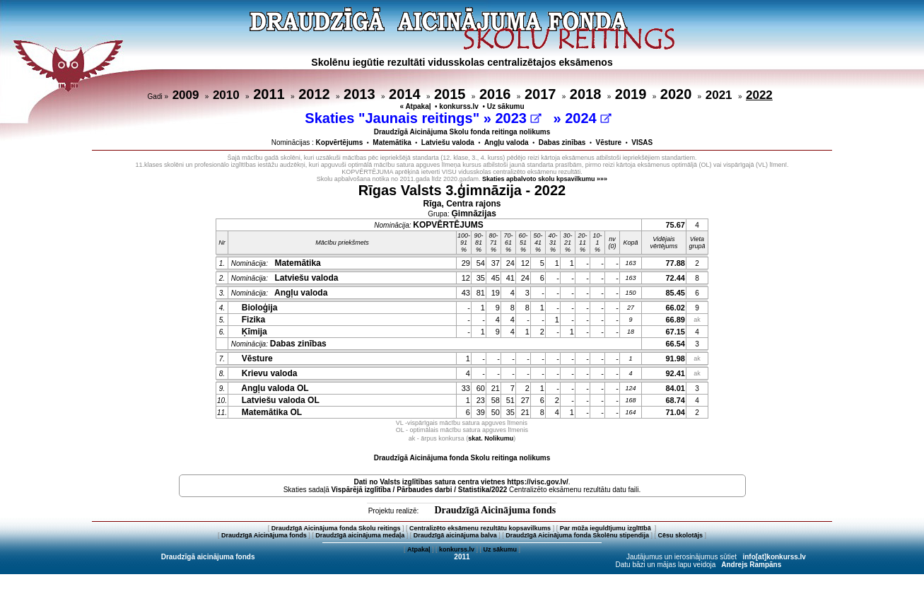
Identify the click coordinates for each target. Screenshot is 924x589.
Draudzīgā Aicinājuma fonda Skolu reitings (336, 528)
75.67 (675, 225)
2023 (518, 118)
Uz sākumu (506, 106)
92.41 (675, 373)
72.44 (675, 278)
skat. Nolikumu (490, 438)
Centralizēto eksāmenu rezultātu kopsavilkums (480, 528)
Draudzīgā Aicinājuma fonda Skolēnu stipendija (577, 535)
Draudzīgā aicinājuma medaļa (359, 535)
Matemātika (392, 142)
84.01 (675, 388)
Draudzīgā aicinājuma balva (455, 535)
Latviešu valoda (447, 142)
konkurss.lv (459, 106)
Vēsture (608, 142)
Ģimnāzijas (474, 213)
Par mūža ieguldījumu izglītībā (606, 528)
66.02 (675, 307)
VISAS (642, 142)
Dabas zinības (562, 142)
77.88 (675, 263)
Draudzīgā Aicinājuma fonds (495, 510)
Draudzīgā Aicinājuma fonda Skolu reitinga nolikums (462, 458)
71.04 (675, 412)
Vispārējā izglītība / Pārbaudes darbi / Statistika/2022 (420, 490)
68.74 (675, 400)
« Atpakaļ (415, 106)
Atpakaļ (419, 549)
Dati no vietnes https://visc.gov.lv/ (460, 482)
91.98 (675, 358)
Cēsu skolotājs (680, 535)
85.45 (675, 292)
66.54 (675, 343)
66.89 (675, 319)
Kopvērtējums (339, 142)
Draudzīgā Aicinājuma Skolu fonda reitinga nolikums (462, 132)
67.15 (675, 331)
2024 (588, 118)
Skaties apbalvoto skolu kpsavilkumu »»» (544, 178)
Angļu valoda (506, 142)
